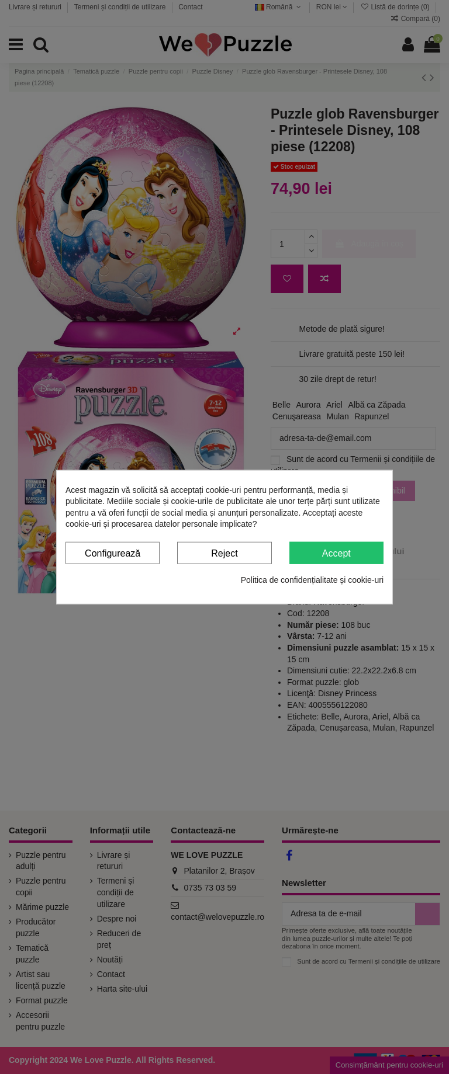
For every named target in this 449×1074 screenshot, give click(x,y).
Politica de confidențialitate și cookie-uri (312, 580)
